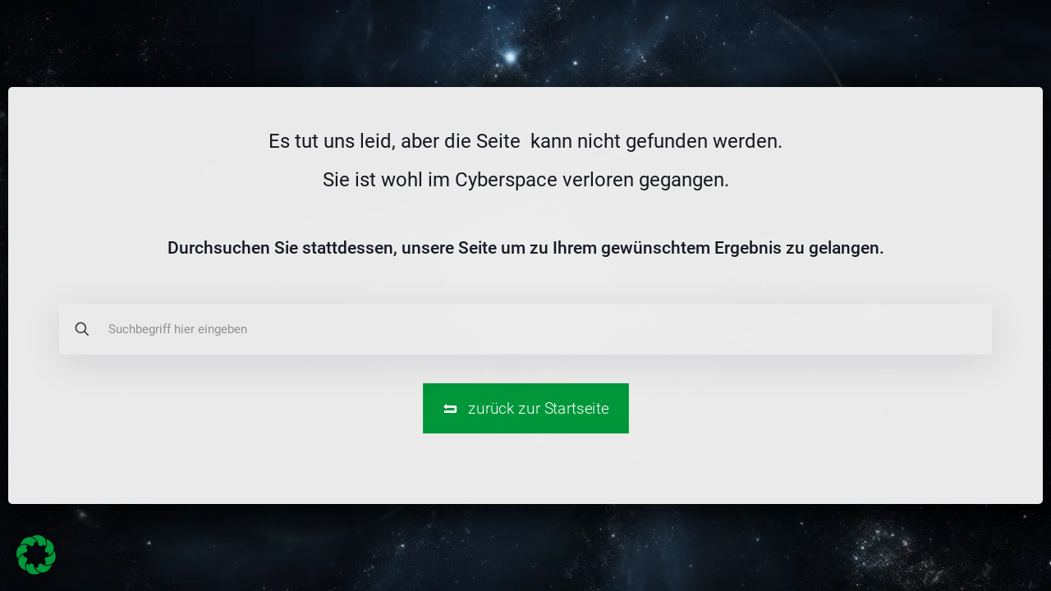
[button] (36, 555)
